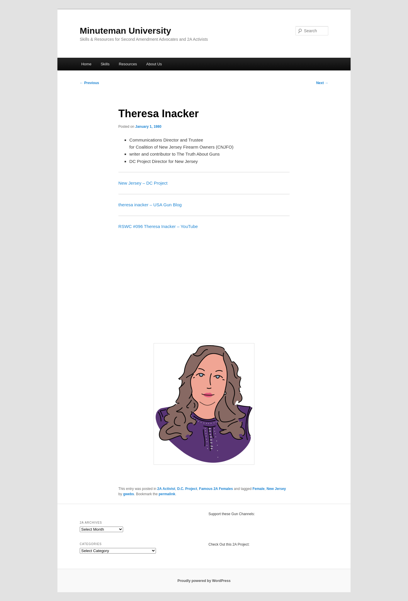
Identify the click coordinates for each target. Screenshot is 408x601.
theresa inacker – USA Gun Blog (150, 204)
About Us (154, 64)
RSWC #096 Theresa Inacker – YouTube (158, 226)
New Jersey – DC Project (143, 183)
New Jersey (276, 489)
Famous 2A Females (216, 489)
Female (258, 489)
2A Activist (166, 489)
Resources (128, 64)
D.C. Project (187, 489)
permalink (167, 494)
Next (322, 83)
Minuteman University (125, 30)
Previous (89, 83)
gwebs (128, 494)
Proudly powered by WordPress (203, 581)
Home (86, 64)
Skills (105, 64)
